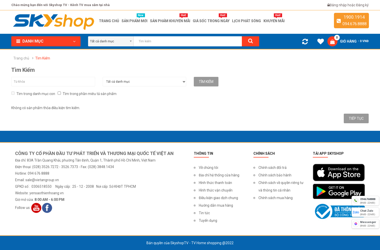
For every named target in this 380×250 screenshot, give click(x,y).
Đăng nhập (339, 5)
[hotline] (365, 200)
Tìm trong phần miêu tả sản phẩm (87, 93)
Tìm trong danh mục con (33, 93)
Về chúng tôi (208, 168)
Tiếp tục (356, 118)
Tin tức (204, 213)
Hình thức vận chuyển (216, 190)
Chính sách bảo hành (274, 175)
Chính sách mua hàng (275, 198)
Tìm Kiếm (42, 58)
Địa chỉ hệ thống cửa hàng (219, 175)
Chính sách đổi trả (272, 168)
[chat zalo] (365, 212)
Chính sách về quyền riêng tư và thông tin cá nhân (280, 186)
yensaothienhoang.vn (46, 193)
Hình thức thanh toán (215, 183)
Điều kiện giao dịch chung (218, 198)
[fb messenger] (365, 224)
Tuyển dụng (208, 220)
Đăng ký (362, 5)
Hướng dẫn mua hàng (216, 205)
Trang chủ (21, 58)
